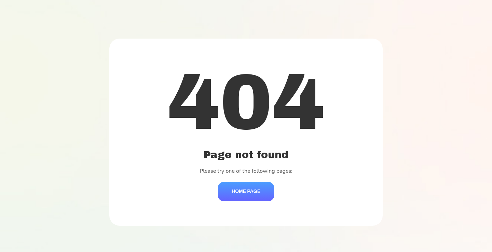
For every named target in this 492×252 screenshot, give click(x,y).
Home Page (246, 191)
